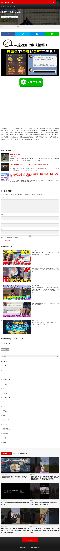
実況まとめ (5, 411)
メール (2, 222)
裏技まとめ (35, 320)
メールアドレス (5, 344)
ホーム (2, 6)
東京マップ (5, 420)
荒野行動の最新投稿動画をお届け (30, 236)
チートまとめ (6, 397)
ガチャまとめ (6, 379)
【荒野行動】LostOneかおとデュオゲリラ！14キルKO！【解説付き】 (30, 164)
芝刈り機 (5, 424)
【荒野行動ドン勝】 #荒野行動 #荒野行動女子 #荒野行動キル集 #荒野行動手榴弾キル (44, 478)
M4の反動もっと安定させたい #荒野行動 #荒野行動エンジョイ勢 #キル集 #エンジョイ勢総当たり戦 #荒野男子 (15, 530)
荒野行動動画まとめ (34, 547)
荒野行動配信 (6, 429)
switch (4, 366)
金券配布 (5, 438)
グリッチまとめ (7, 388)
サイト (2, 229)
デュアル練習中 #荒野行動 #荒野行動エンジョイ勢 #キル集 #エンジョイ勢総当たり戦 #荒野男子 (44, 530)
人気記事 (9, 6)
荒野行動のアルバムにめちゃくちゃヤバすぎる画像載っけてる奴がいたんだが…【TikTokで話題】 (45, 269)
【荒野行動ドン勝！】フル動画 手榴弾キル (14, 477)
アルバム (34, 250)
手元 (4, 415)
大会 (4, 406)
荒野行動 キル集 (15, 154)
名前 (2, 214)
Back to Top (30, 540)
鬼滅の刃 (5, 442)
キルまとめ (13, 17)
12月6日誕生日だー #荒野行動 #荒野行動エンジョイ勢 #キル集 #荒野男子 (44, 503)
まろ (4, 370)
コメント (3, 197)
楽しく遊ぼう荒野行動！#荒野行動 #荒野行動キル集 (15, 503)
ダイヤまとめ (35, 285)
